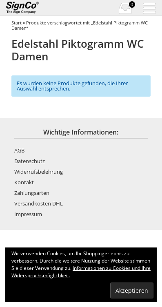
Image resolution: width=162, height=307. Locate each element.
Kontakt (24, 182)
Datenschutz (29, 161)
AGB (19, 150)
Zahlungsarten (31, 193)
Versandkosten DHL (38, 203)
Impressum (28, 214)
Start (16, 23)
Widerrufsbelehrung (38, 171)
